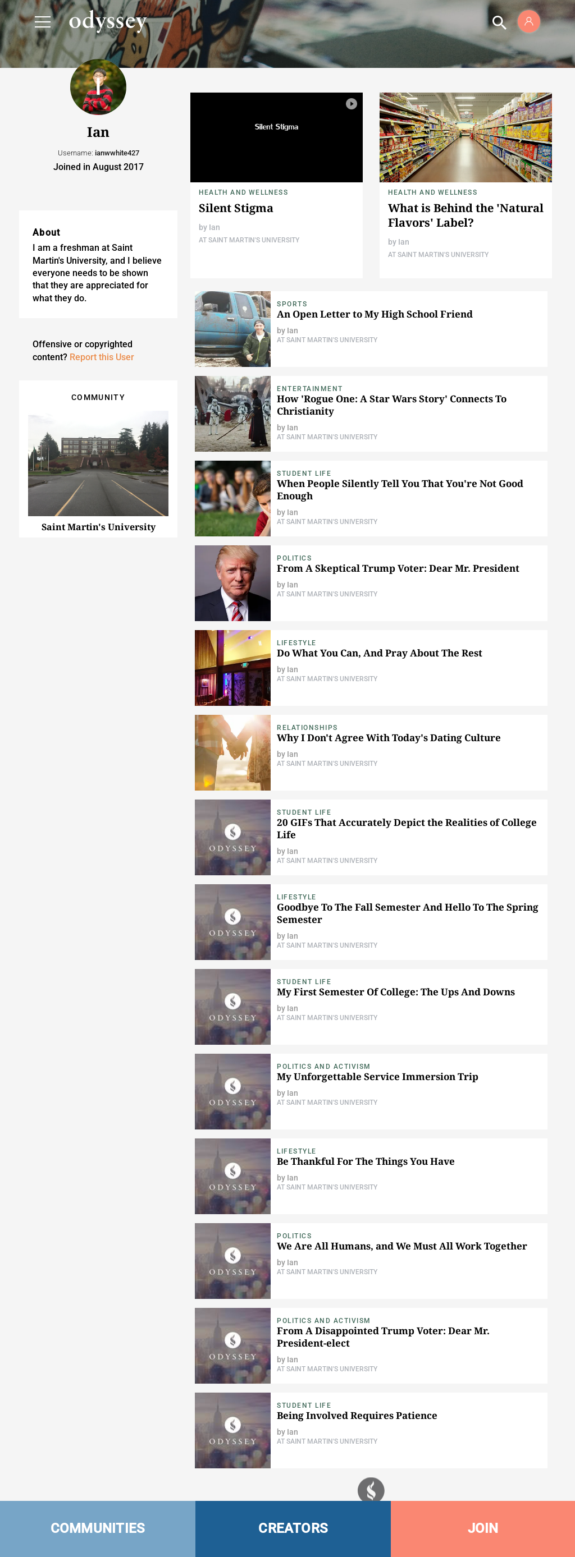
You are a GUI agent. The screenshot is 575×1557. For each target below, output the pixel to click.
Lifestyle (297, 643)
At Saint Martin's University (249, 240)
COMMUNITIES (98, 1528)
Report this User (102, 357)
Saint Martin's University (99, 527)
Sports (292, 304)
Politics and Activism (324, 1067)
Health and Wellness (243, 192)
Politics (294, 558)
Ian (214, 227)
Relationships (307, 728)
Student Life (304, 473)
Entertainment (310, 389)
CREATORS (293, 1528)
